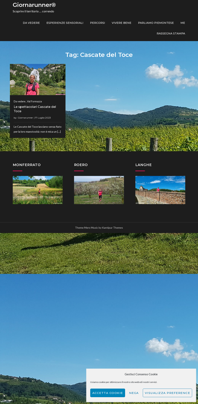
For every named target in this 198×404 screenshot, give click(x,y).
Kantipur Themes (112, 227)
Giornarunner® (34, 4)
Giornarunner (25, 117)
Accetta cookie (107, 393)
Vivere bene (121, 23)
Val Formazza (34, 101)
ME (182, 23)
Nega (134, 393)
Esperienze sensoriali (64, 23)
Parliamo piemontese (156, 23)
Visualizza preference (167, 393)
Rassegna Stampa (171, 33)
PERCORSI (97, 23)
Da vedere (31, 23)
